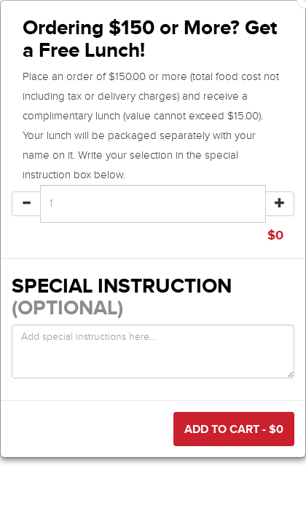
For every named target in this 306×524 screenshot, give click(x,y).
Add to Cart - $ (233, 429)
